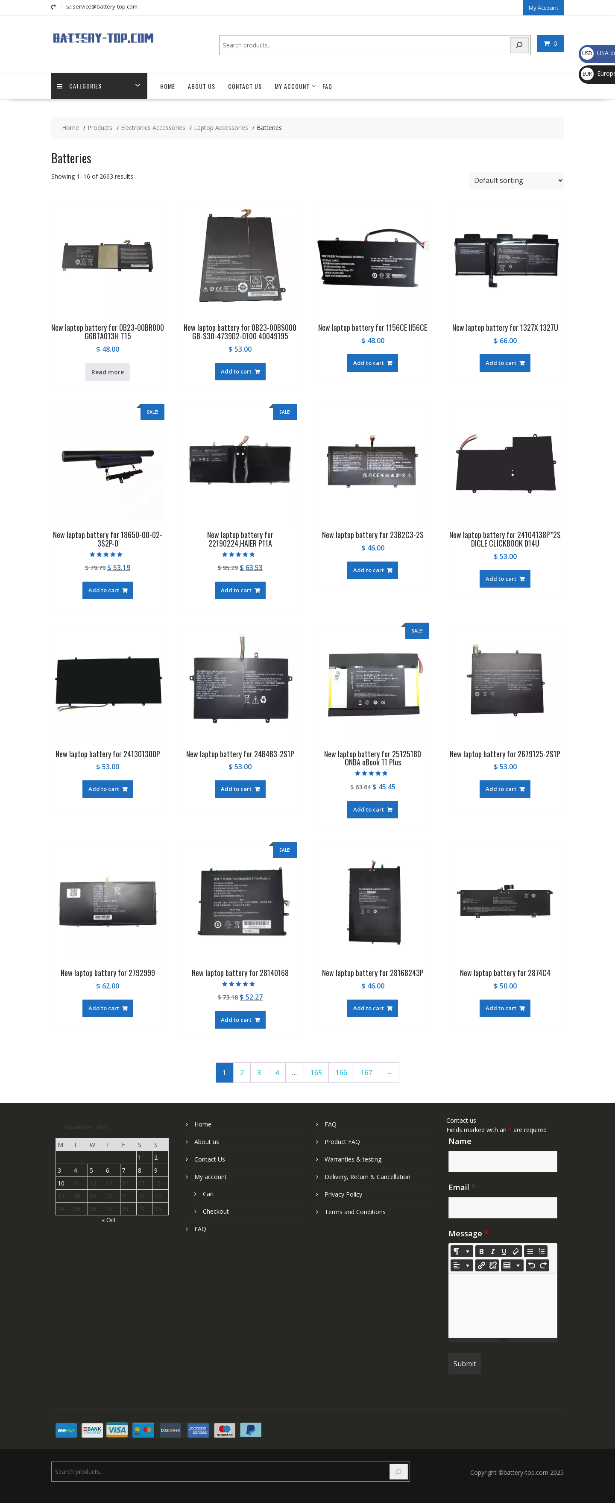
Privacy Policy (343, 1194)
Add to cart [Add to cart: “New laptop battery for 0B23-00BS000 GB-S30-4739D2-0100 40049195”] (236, 370)
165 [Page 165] (316, 1072)
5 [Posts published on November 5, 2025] (91, 1170)
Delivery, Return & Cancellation (367, 1176)
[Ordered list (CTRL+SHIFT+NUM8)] (542, 1251)
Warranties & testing (353, 1159)
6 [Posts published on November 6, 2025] (107, 1170)
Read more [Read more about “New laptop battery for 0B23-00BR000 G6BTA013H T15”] (107, 371)
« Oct (109, 1219)
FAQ (327, 85)
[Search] (519, 45)
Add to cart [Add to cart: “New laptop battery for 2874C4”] (501, 1008)
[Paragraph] (462, 1265)
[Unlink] (493, 1265)
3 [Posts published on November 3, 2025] (59, 1170)
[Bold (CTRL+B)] (481, 1251)
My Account (543, 7)
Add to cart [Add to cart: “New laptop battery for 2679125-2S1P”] (501, 788)
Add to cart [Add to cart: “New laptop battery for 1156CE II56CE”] (368, 362)
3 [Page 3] (259, 1072)
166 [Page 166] (341, 1072)
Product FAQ (342, 1141)
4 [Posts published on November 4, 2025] (75, 1170)
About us (201, 85)
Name (460, 1140)
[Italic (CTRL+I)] (493, 1251)
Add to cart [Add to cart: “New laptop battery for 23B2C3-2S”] (368, 570)
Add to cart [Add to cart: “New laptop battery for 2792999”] (103, 1008)
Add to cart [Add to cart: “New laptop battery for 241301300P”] (103, 788)
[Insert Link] (481, 1265)
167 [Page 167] (366, 1072)
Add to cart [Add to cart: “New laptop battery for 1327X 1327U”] (501, 362)
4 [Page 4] (277, 1072)
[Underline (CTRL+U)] (504, 1251)
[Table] (512, 1265)
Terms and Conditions (355, 1211)
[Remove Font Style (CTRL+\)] (516, 1251)
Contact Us (245, 85)
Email (462, 1187)
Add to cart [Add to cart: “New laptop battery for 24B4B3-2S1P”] (236, 788)
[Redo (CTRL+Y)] (543, 1265)
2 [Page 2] (242, 1072)
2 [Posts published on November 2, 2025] (156, 1157)
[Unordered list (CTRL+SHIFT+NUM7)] (530, 1251)
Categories (80, 85)
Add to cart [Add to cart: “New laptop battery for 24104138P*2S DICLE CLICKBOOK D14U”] (501, 578)
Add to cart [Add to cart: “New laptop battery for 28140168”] (236, 1019)
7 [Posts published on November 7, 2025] (123, 1170)
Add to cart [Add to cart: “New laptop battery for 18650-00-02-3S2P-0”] (103, 590)
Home (167, 85)
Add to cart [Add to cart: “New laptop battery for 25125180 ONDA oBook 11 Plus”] (368, 808)
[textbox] (502, 1306)
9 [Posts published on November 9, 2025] (156, 1170)
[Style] (462, 1251)
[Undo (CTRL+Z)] (532, 1265)
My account (292, 85)
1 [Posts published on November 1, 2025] (139, 1157)
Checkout (216, 1211)
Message (468, 1233)
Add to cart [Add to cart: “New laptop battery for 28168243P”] (368, 1008)
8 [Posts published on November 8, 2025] (139, 1170)
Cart (208, 1193)
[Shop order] (516, 179)
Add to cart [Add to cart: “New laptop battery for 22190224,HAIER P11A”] (236, 590)
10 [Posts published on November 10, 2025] (61, 1183)
